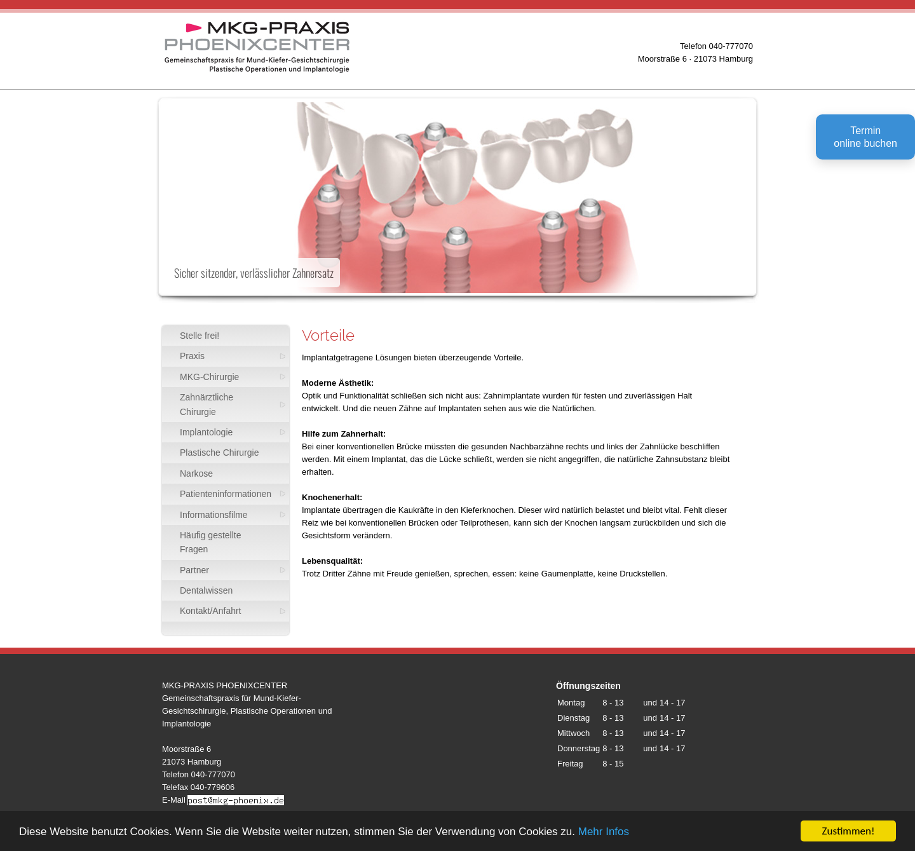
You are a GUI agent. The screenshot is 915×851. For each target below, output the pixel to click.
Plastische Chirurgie (219, 452)
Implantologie (206, 432)
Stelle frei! (199, 335)
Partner (194, 570)
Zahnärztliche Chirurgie (206, 404)
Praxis (192, 356)
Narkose (196, 473)
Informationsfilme (214, 515)
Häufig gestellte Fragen (210, 542)
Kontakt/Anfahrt (210, 611)
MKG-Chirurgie (209, 377)
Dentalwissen (206, 590)
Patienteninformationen (225, 494)
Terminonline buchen (865, 137)
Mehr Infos (603, 832)
